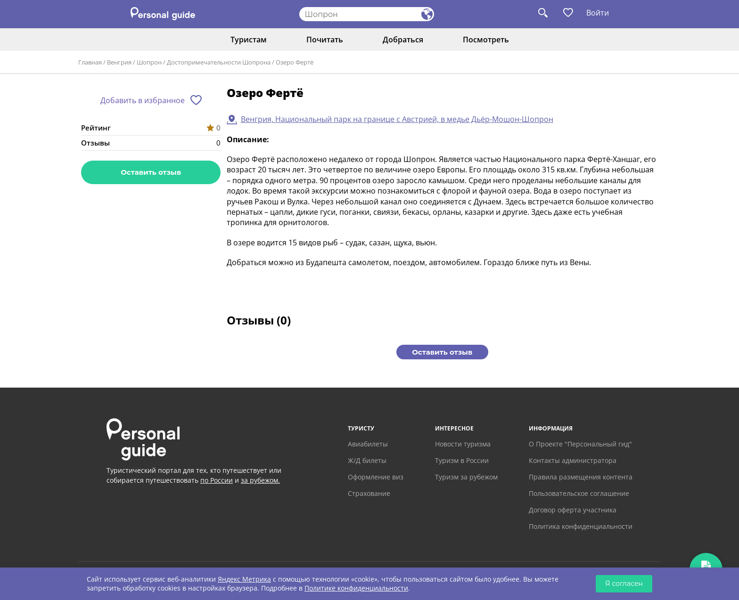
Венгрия (119, 62)
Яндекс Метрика (244, 579)
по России (216, 480)
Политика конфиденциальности (580, 526)
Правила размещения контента (580, 476)
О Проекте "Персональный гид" (580, 443)
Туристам (248, 39)
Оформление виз (375, 476)
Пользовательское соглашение (579, 493)
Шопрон (149, 62)
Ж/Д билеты (367, 460)
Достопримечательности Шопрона (219, 62)
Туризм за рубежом (466, 476)
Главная (90, 62)
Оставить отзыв (151, 172)
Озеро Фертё (294, 62)
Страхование (369, 493)
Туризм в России (462, 460)
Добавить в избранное (142, 100)
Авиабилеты (368, 443)
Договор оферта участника (572, 509)
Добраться (403, 39)
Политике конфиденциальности (356, 588)
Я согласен (624, 583)
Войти (597, 13)
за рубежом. (260, 480)
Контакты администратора (572, 460)
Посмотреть (486, 39)
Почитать (324, 39)
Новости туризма (463, 443)
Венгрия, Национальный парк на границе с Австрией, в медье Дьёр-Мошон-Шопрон (397, 119)
